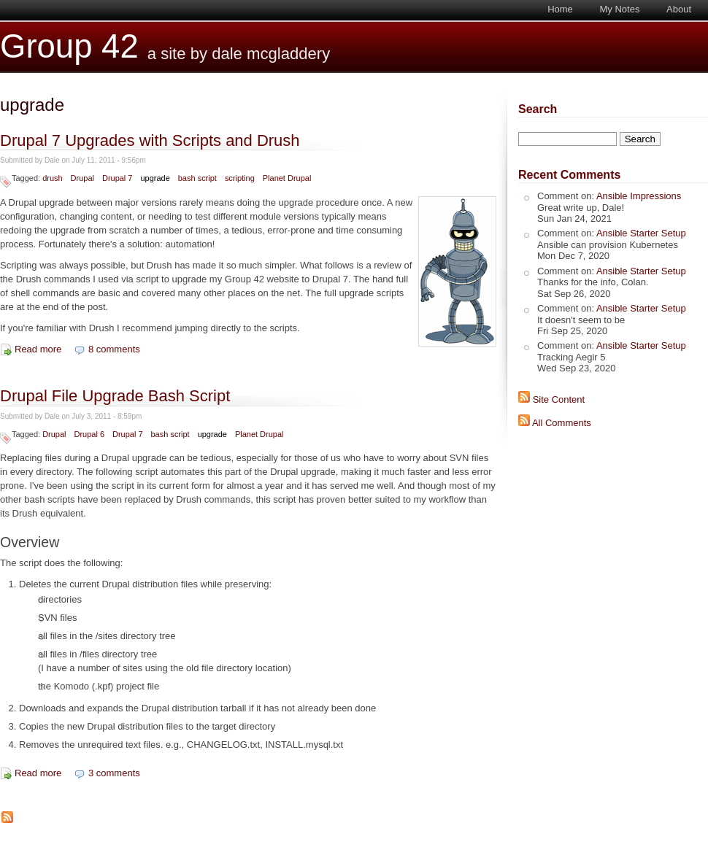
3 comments (114, 773)
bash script (197, 178)
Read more (38, 349)
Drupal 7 (117, 178)
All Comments (561, 422)
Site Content (559, 399)
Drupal (82, 178)
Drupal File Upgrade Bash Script (115, 396)
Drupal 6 (89, 434)
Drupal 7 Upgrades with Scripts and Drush (150, 140)
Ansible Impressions (638, 195)
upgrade (154, 178)
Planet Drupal (287, 178)
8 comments (114, 349)
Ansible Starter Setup (641, 233)
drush (52, 178)
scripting (240, 178)
